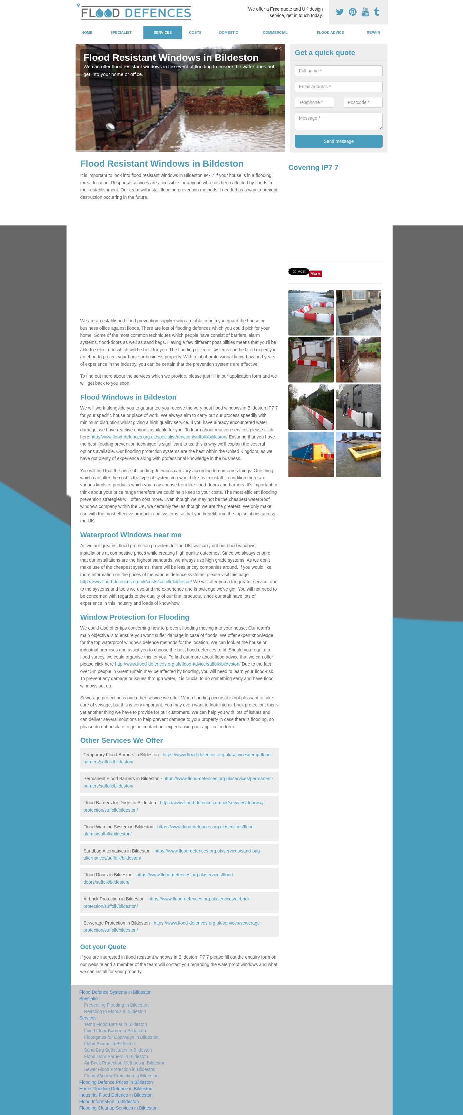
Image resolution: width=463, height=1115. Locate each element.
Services (163, 32)
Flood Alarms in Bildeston (109, 1043)
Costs (195, 32)
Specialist (121, 32)
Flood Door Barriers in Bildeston (116, 1056)
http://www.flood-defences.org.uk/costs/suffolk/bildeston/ (136, 581)
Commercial (275, 32)
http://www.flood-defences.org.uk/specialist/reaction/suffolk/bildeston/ (158, 436)
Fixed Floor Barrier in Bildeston (115, 1030)
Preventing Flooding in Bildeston (116, 1005)
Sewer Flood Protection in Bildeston (120, 1069)
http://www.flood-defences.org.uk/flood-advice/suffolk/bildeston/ (178, 664)
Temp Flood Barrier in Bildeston (115, 1024)
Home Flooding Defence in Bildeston (115, 1088)
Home (86, 32)
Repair (373, 32)
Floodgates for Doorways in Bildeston (121, 1037)
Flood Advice (330, 32)
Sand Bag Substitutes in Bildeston (118, 1050)
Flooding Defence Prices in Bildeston (116, 1082)
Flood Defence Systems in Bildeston (115, 992)
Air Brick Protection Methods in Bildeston (125, 1062)
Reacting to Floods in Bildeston (115, 1011)
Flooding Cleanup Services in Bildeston (118, 1107)
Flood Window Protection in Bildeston (121, 1075)
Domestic (228, 32)
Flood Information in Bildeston (109, 1101)
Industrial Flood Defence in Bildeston (116, 1095)
